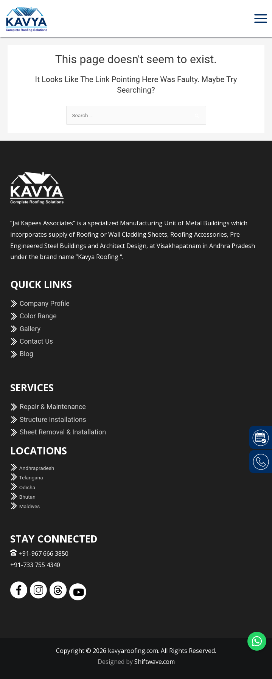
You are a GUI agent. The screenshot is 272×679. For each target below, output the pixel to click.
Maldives (25, 506)
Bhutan (22, 497)
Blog (21, 354)
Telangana (26, 477)
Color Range (33, 316)
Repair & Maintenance (48, 407)
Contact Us (31, 341)
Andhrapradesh (32, 468)
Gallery (25, 329)
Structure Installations (48, 419)
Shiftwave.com (154, 661)
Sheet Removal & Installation (58, 432)
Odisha (22, 487)
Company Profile (40, 303)
